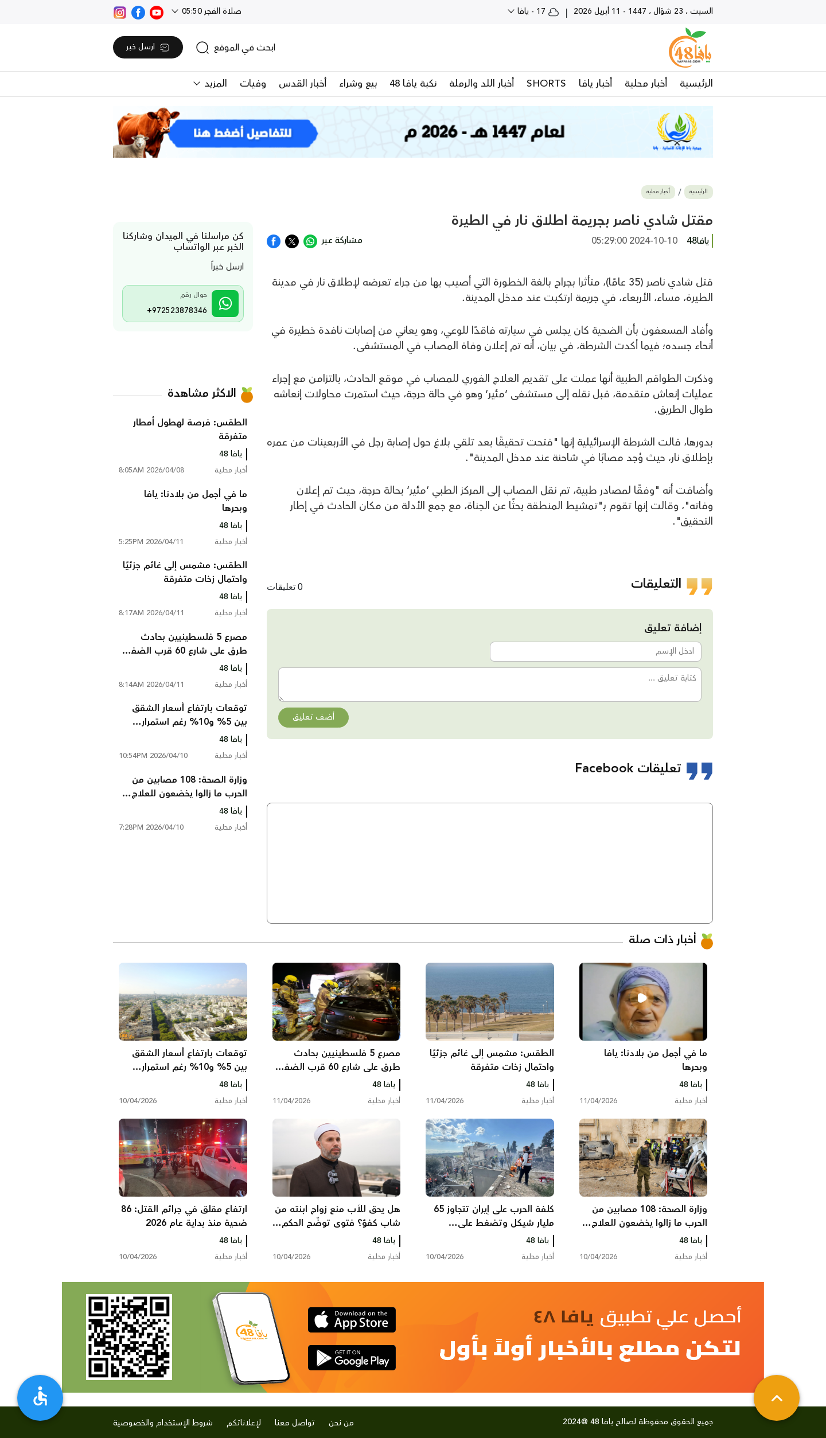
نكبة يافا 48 (413, 83)
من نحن (341, 1423)
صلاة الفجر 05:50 (210, 11)
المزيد (214, 83)
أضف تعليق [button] (313, 717)
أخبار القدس (302, 83)
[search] (235, 47)
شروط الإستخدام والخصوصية (163, 1423)
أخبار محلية (646, 83)
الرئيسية (696, 83)
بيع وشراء (358, 83)
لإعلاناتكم (244, 1423)
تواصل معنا (295, 1423)
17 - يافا (537, 11)
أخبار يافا (595, 83)
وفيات (253, 83)
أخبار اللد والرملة (481, 83)
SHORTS (546, 83)
